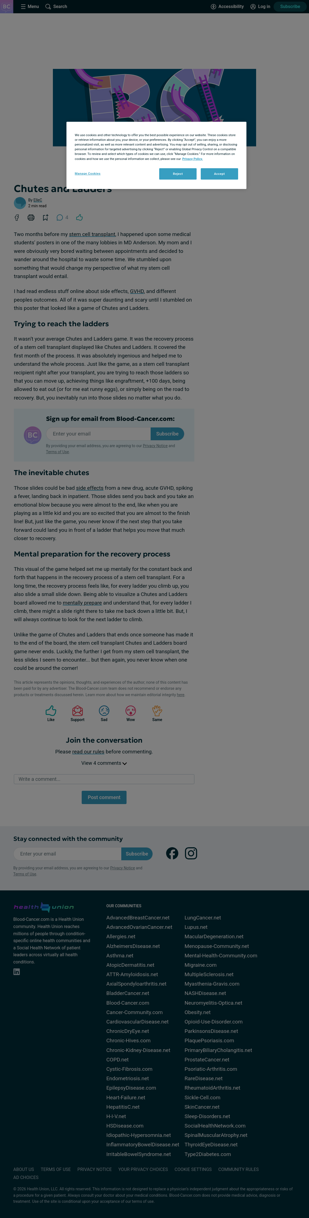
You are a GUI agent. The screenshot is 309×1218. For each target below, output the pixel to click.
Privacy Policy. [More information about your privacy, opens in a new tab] (192, 159)
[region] (156, 155)
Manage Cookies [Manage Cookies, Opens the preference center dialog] (88, 173)
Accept (219, 174)
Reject (178, 174)
